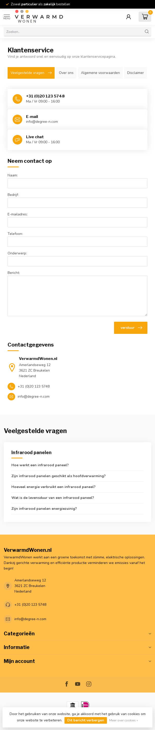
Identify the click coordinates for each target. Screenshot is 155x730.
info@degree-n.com (30, 619)
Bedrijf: (13, 194)
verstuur (131, 328)
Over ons (66, 72)
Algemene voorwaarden (100, 72)
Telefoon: (15, 233)
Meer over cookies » (123, 720)
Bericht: (14, 272)
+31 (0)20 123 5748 (30, 604)
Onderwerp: (17, 253)
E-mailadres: (18, 214)
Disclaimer (135, 72)
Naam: (13, 175)
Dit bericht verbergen (85, 720)
